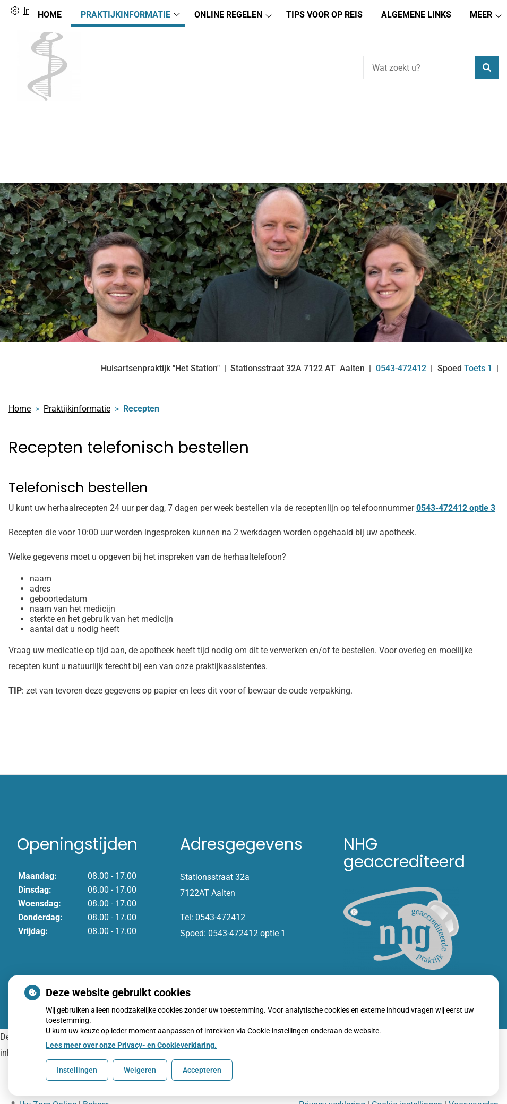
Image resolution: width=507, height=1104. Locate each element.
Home (50, 128)
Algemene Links (416, 128)
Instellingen (77, 1070)
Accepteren (202, 1070)
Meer (481, 128)
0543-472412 (220, 881)
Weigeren (140, 1070)
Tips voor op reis (324, 128)
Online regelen (228, 128)
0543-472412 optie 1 (247, 897)
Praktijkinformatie (125, 128)
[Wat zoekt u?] (419, 67)
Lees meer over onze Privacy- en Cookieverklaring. (131, 1045)
